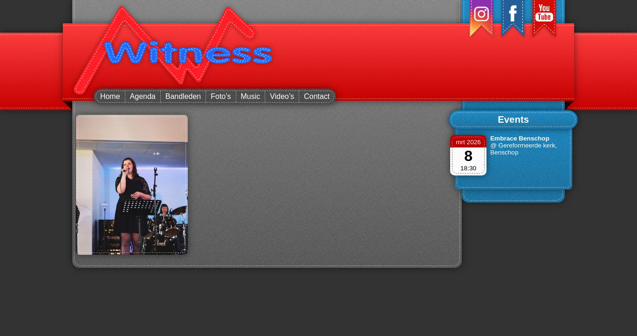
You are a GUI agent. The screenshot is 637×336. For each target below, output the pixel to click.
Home (110, 96)
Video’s (282, 96)
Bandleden (183, 96)
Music (250, 96)
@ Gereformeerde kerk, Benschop (523, 149)
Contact (316, 96)
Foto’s (221, 96)
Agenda (143, 96)
